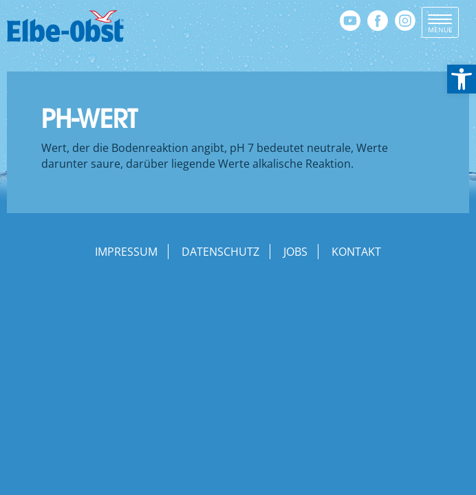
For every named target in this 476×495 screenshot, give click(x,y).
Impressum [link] (126, 251)
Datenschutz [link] (220, 251)
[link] (461, 79)
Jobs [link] (295, 251)
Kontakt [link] (356, 251)
